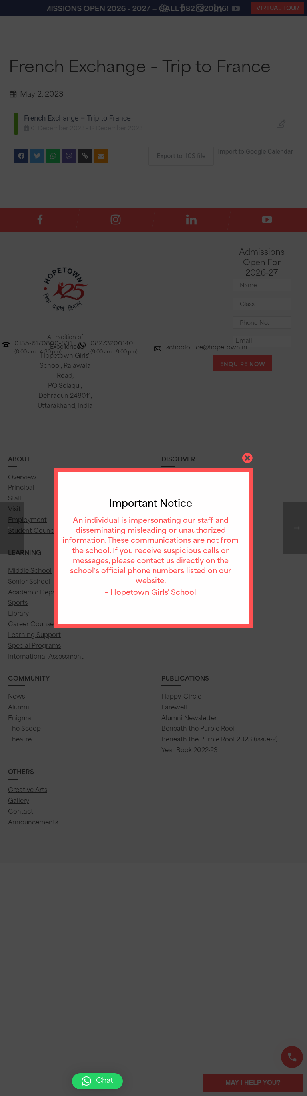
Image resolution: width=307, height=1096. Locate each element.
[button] (97, 1081)
